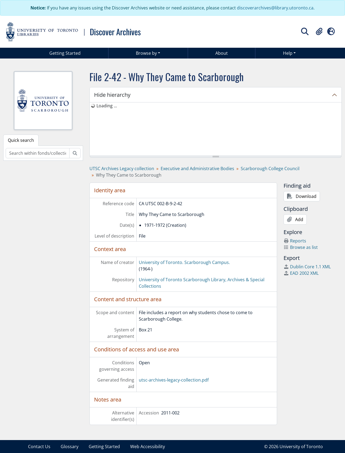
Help (287, 53)
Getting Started (65, 53)
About (221, 53)
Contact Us (39, 446)
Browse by (146, 53)
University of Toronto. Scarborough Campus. (184, 262)
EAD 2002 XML (301, 273)
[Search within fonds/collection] (38, 153)
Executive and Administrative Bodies (197, 168)
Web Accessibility (147, 446)
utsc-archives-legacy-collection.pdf (174, 380)
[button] (319, 31)
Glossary (69, 446)
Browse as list (301, 247)
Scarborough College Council (270, 168)
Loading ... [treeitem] (106, 106)
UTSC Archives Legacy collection (121, 168)
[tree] (215, 129)
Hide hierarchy (112, 94)
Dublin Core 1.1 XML (307, 267)
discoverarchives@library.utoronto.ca (275, 8)
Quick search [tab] (21, 140)
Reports (295, 241)
